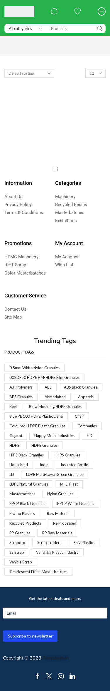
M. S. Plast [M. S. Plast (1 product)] (69, 484)
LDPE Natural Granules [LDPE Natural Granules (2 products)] (28, 484)
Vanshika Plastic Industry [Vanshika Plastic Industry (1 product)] (57, 552)
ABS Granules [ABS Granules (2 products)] (21, 396)
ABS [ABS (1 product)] (48, 387)
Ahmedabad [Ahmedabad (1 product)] (55, 396)
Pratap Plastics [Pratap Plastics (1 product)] (22, 513)
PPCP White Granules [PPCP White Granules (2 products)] (75, 503)
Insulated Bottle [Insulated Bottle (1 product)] (74, 464)
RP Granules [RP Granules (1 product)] (19, 533)
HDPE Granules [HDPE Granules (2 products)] (44, 445)
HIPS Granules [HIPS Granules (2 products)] (68, 455)
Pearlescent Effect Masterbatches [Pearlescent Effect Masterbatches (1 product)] (38, 571)
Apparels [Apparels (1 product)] (86, 396)
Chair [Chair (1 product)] (79, 416)
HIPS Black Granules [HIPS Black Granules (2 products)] (26, 455)
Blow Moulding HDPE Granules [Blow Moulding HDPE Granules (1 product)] (55, 406)
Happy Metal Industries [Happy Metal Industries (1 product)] (54, 435)
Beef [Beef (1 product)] (13, 406)
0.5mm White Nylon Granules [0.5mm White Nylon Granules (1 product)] (34, 367)
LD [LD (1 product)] (11, 474)
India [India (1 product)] (44, 464)
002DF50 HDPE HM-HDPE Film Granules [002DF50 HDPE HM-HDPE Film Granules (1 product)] (44, 377)
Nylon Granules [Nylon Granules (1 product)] (60, 493)
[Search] (100, 28)
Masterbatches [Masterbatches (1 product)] (22, 493)
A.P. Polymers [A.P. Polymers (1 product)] (21, 387)
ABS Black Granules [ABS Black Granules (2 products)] (80, 387)
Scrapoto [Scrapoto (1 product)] (17, 542)
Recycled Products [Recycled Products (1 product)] (25, 523)
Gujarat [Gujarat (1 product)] (15, 435)
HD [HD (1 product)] (89, 435)
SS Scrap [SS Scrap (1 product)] (16, 552)
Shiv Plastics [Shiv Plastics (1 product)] (84, 542)
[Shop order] (29, 73)
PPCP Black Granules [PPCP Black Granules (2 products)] (27, 503)
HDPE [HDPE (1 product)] (14, 445)
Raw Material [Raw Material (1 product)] (58, 513)
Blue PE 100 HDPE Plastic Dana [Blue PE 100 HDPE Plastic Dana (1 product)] (36, 416)
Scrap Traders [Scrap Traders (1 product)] (49, 542)
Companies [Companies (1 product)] (87, 426)
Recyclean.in (56, 658)
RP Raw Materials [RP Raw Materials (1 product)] (57, 533)
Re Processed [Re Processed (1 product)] (64, 523)
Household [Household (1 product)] (18, 464)
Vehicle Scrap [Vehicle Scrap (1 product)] (20, 562)
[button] (54, 11)
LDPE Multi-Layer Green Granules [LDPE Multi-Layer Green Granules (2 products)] (54, 474)
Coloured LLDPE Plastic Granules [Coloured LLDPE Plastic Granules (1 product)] (37, 426)
